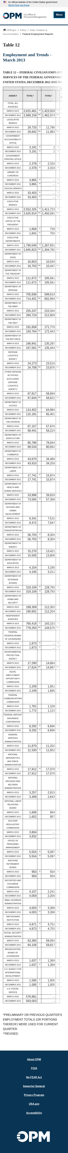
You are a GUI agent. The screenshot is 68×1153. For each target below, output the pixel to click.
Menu (59, 14)
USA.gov (34, 1103)
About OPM (34, 1059)
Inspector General (34, 1086)
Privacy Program (34, 1094)
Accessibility (34, 1112)
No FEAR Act (34, 1077)
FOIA (34, 1068)
